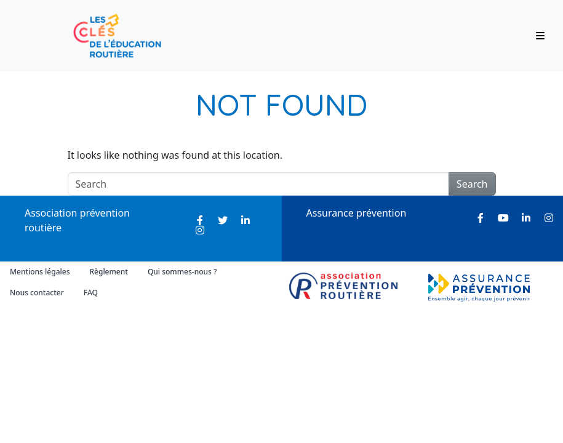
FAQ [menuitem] (91, 292)
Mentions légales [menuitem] (40, 271)
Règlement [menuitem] (108, 271)
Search (472, 184)
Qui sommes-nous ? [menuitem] (182, 271)
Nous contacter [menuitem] (37, 292)
